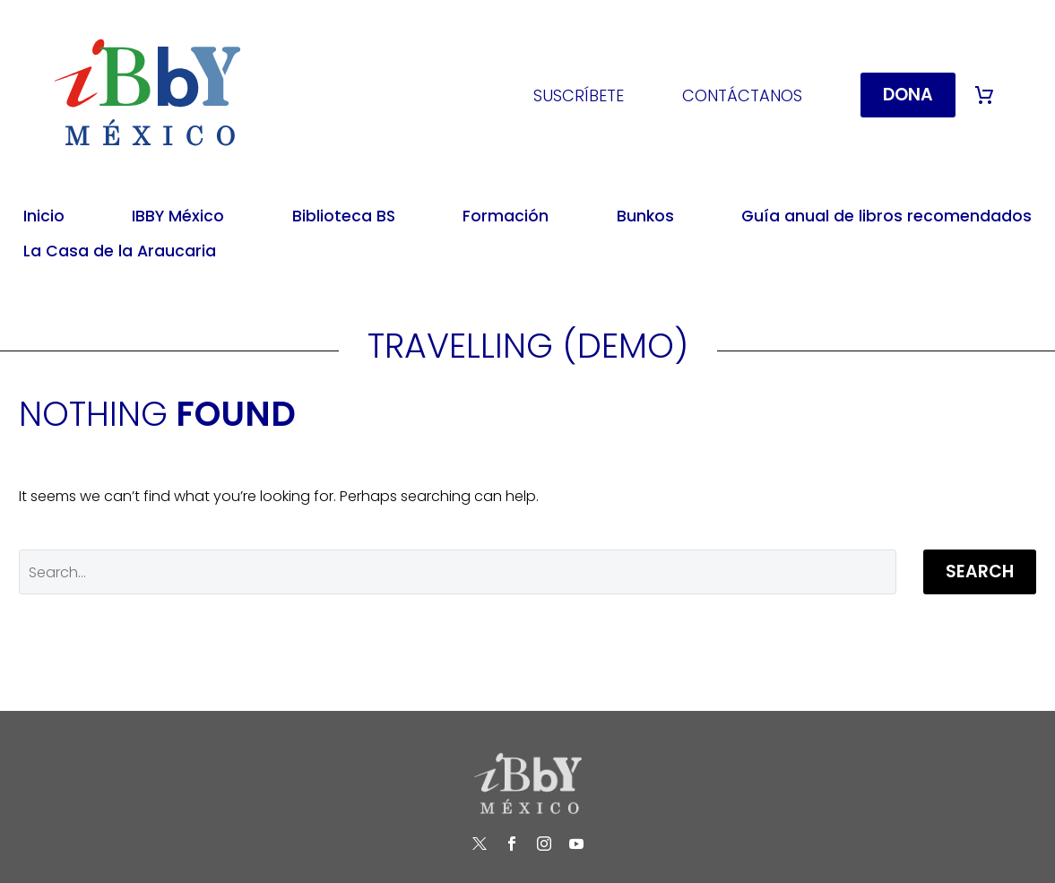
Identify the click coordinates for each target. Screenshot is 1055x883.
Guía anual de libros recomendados (886, 216)
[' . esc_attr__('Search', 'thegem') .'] (457, 572)
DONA (908, 94)
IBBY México (178, 216)
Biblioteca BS (343, 216)
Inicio (44, 216)
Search (980, 571)
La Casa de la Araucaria (119, 251)
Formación (506, 216)
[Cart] (984, 95)
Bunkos (645, 216)
